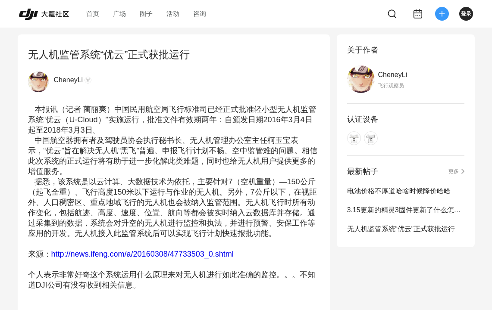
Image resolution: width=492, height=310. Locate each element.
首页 (92, 13)
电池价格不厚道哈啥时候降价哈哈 (399, 191)
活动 (172, 13)
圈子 (146, 13)
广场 (119, 13)
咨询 (199, 13)
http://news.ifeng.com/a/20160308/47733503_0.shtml (142, 254)
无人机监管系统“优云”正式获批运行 (401, 228)
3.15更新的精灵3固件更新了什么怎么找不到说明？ (405, 210)
